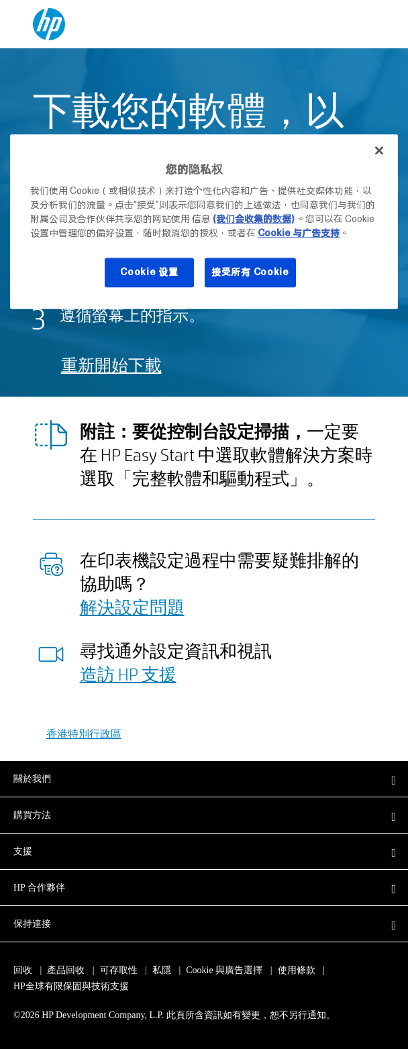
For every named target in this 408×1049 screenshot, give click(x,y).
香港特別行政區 (83, 733)
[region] (204, 222)
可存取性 (119, 970)
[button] (204, 778)
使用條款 (296, 970)
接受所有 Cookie (250, 272)
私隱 (161, 970)
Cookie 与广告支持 (299, 233)
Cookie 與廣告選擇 (224, 970)
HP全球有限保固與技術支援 (71, 986)
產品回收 (66, 970)
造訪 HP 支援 (128, 674)
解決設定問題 (132, 606)
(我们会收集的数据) (253, 219)
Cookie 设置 (149, 272)
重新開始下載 (111, 364)
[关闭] (379, 151)
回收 (22, 970)
